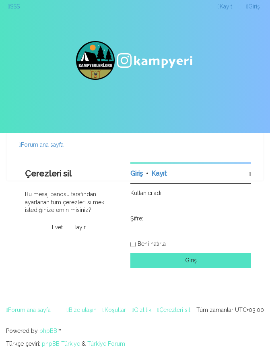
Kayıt (159, 173)
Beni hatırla (152, 244)
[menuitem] (14, 6)
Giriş (136, 173)
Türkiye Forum (106, 344)
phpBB (48, 331)
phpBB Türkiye (61, 344)
